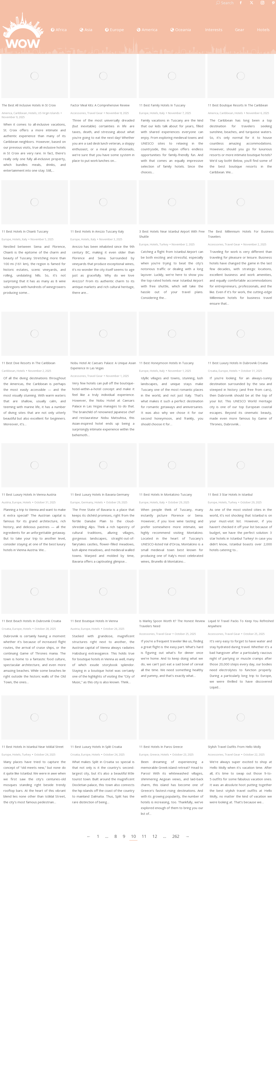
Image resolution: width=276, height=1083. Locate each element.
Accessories (78, 113)
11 (144, 836)
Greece (154, 754)
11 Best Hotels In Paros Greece (161, 747)
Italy (162, 113)
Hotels (32, 113)
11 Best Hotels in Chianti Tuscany (25, 231)
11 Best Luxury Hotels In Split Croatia (96, 747)
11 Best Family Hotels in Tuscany (162, 105)
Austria (6, 502)
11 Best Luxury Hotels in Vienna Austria (29, 494)
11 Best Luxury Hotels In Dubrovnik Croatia (238, 363)
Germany (87, 502)
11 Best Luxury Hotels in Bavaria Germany (99, 494)
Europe (144, 113)
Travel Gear (95, 113)
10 (133, 836)
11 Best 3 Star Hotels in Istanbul (230, 494)
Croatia (212, 371)
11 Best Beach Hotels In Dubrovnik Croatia (31, 621)
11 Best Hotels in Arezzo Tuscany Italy (97, 231)
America (7, 113)
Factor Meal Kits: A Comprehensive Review (100, 105)
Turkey (163, 244)
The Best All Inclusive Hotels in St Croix (29, 105)
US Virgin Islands (49, 113)
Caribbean (20, 113)
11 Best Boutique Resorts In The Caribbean (238, 105)
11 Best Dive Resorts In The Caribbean (28, 363)
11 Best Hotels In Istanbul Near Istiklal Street (33, 747)
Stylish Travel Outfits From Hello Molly (234, 747)
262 (175, 836)
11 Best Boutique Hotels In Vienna (94, 621)
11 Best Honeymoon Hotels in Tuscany (166, 363)
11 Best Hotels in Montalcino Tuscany (165, 494)
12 (154, 836)
